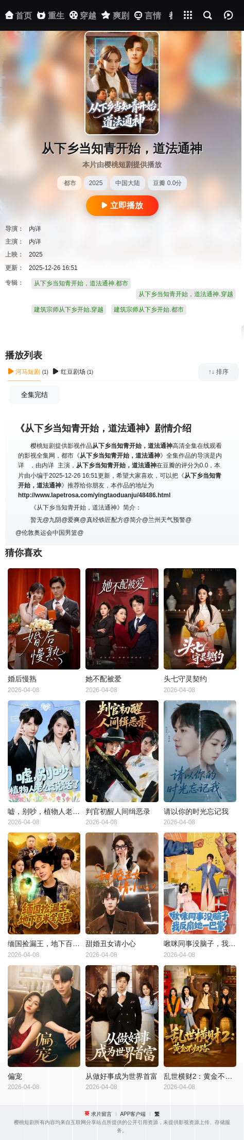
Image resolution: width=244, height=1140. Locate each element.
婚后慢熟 (22, 679)
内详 (35, 228)
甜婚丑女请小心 (110, 943)
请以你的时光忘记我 (196, 811)
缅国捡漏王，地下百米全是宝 (44, 943)
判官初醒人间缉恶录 (117, 811)
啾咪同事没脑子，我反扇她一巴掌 (200, 943)
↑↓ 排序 (218, 371)
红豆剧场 (69, 371)
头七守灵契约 (185, 679)
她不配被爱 (103, 679)
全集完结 (34, 395)
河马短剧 (24, 371)
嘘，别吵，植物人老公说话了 (44, 811)
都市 (70, 183)
